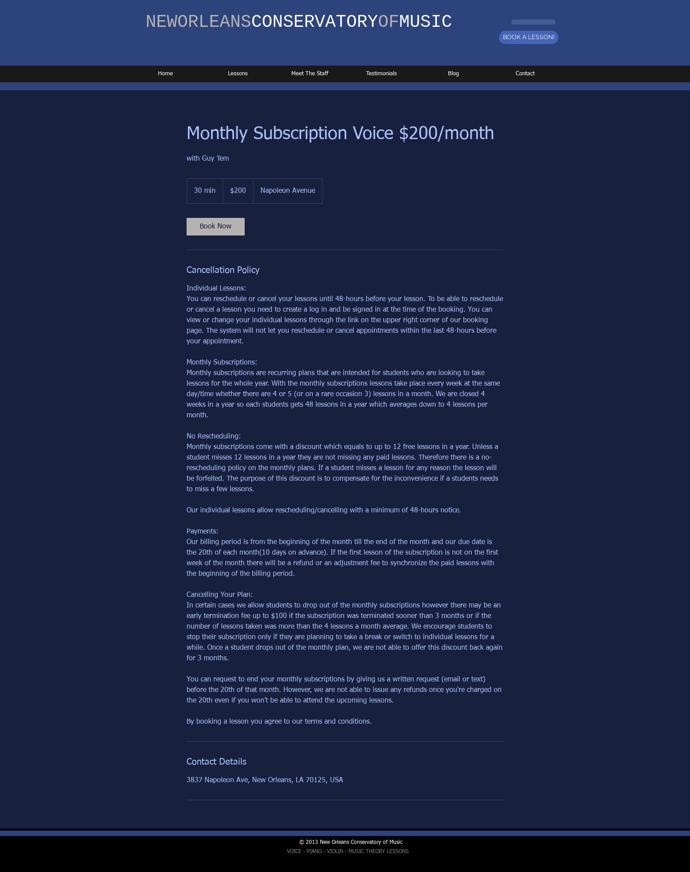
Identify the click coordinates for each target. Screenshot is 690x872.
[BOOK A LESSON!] (528, 37)
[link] (216, 226)
